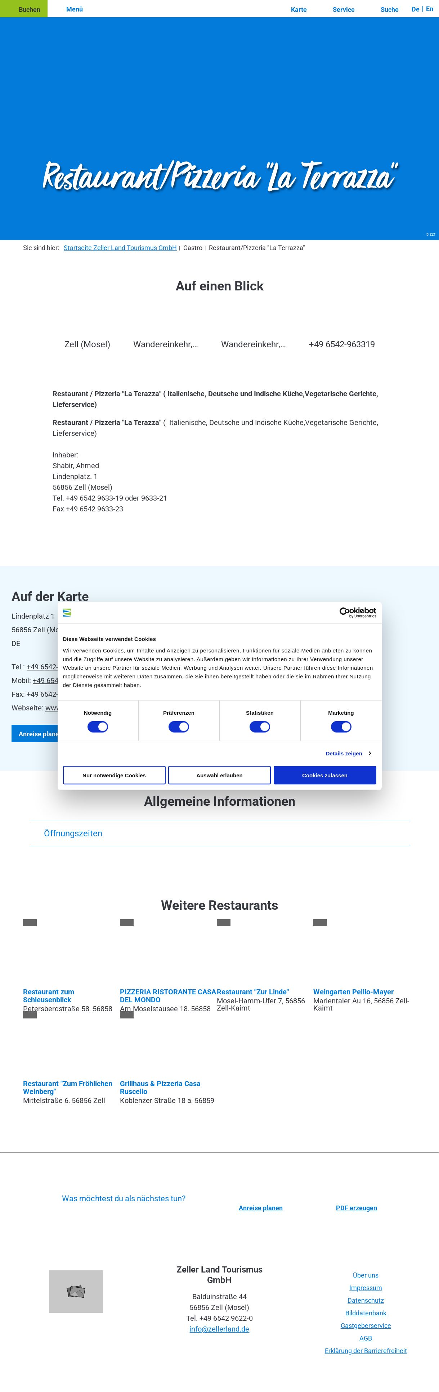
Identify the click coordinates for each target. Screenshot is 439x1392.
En (429, 9)
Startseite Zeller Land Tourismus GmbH (120, 248)
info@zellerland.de (219, 1329)
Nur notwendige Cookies (114, 775)
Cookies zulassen (325, 775)
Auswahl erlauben (219, 775)
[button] (24, 8)
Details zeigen (344, 753)
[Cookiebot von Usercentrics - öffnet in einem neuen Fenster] (344, 612)
